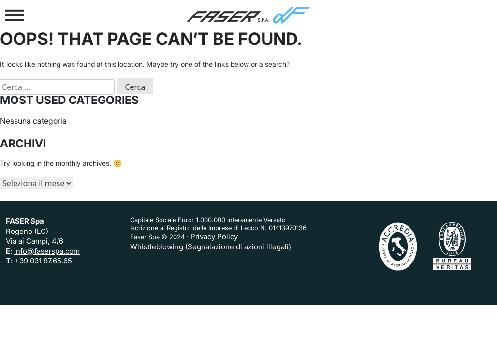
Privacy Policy (214, 236)
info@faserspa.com (47, 251)
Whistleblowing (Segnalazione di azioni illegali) (210, 246)
